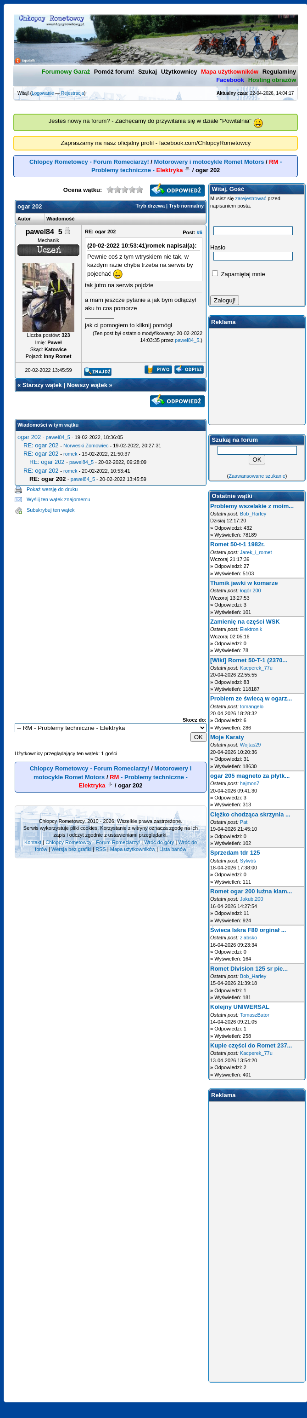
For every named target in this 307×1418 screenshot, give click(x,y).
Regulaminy (279, 71)
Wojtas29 (250, 744)
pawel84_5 (187, 340)
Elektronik (251, 629)
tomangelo (251, 706)
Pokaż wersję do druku (52, 489)
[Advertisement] (91, 608)
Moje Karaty (227, 737)
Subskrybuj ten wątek (51, 510)
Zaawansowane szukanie (257, 476)
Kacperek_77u (256, 668)
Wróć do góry (159, 842)
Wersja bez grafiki (71, 849)
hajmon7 (249, 783)
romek (70, 454)
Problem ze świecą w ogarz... (251, 698)
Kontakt (32, 842)
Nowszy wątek (87, 385)
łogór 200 (250, 590)
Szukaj (147, 71)
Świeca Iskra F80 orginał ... (248, 929)
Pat (244, 822)
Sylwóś (248, 860)
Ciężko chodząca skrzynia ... (250, 814)
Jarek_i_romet (256, 552)
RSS (100, 849)
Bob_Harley (253, 513)
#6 (199, 232)
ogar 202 (29, 437)
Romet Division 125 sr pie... (249, 968)
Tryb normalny (186, 205)
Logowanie (43, 93)
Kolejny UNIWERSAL (239, 1006)
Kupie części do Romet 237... (251, 1045)
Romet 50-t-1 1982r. (237, 544)
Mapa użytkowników (132, 849)
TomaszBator (254, 1015)
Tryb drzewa (150, 205)
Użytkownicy (179, 71)
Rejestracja (72, 93)
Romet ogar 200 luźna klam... (251, 891)
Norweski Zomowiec (85, 445)
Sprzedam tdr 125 (235, 852)
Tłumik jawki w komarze (244, 582)
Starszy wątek (42, 385)
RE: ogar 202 (41, 445)
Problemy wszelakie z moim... (252, 506)
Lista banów (172, 849)
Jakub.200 (251, 899)
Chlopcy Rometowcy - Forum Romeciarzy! (89, 161)
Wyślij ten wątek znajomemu (58, 499)
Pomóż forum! (114, 71)
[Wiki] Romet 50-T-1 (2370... (248, 660)
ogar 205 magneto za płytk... (250, 775)
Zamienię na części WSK (245, 621)
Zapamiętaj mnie (238, 274)
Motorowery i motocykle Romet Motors (209, 161)
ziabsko (248, 937)
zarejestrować (250, 198)
